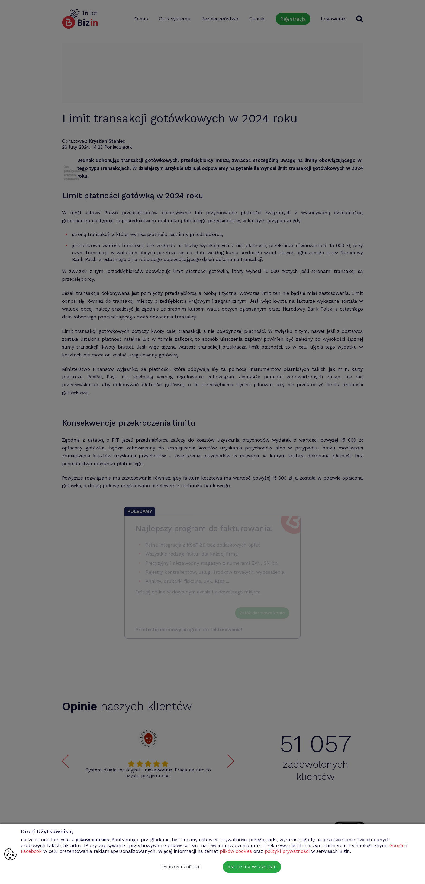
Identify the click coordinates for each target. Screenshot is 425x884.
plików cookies (236, 851)
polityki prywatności (287, 851)
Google (396, 845)
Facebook (31, 851)
